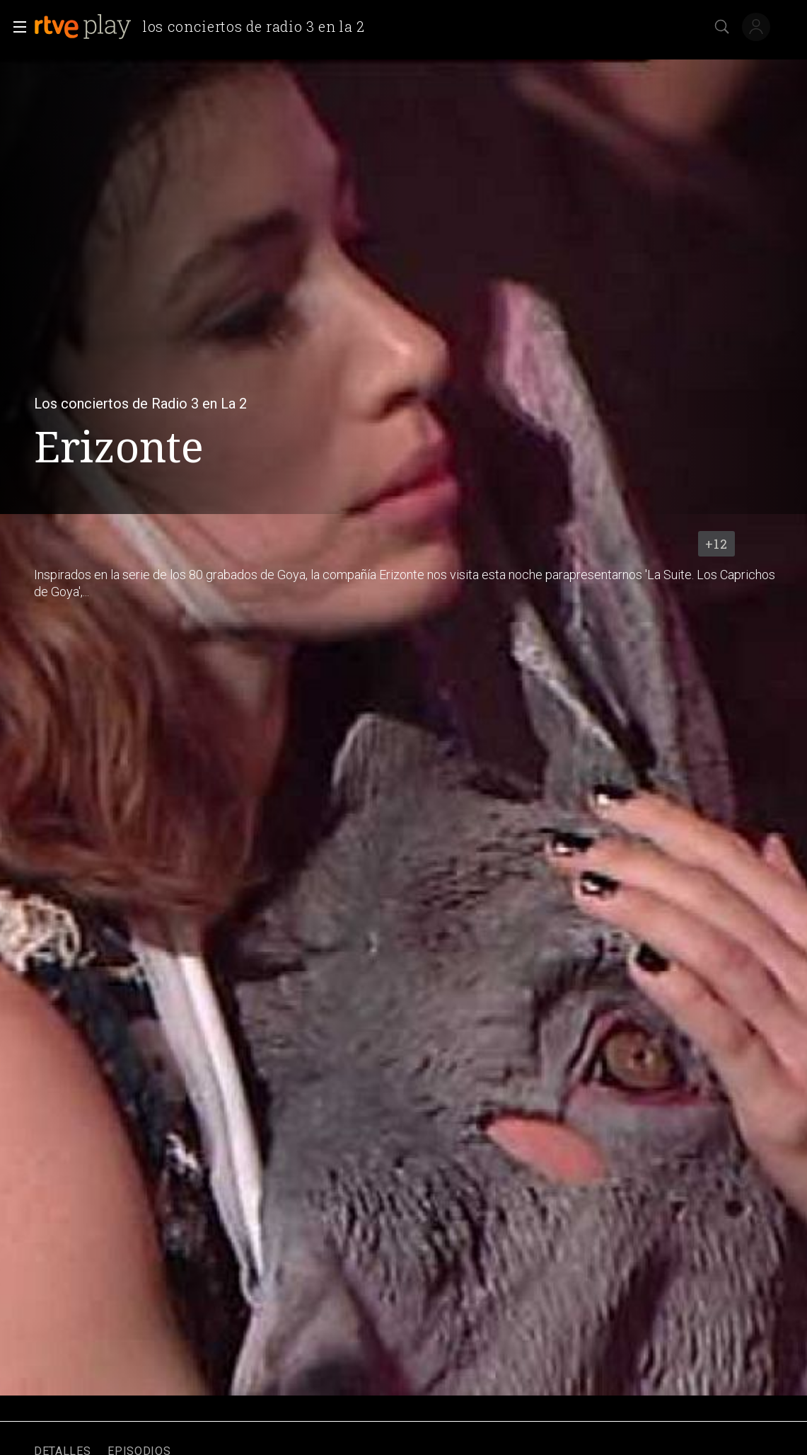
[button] (15, 26)
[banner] (205, 26)
